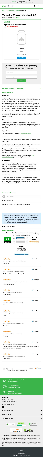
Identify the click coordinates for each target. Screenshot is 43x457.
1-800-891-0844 (11, 400)
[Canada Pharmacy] (8, 6)
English (21, 450)
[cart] (30, 1)
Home (3, 10)
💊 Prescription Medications (13, 10)
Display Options (11, 370)
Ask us (17, 17)
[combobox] (21, 54)
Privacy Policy (21, 453)
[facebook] (3, 406)
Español (21, 448)
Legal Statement (21, 452)
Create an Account (22, 1)
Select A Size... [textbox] (21, 54)
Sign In (14, 1)
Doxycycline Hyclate (26, 133)
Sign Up (22, 80)
